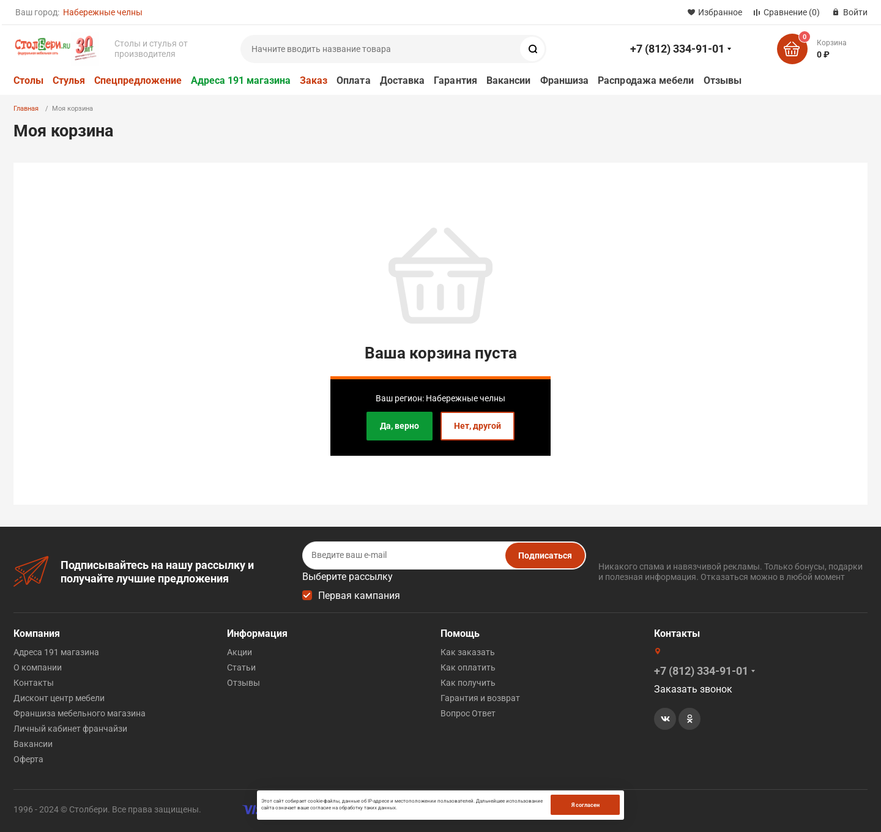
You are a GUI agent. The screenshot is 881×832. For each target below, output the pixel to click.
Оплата (353, 80)
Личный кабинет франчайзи (70, 729)
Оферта (28, 759)
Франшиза (564, 80)
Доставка (402, 80)
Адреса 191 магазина (241, 80)
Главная (26, 109)
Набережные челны (103, 12)
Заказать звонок (693, 689)
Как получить (468, 683)
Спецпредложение (138, 80)
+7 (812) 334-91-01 (677, 48)
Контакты (33, 683)
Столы (28, 80)
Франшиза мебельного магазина (79, 713)
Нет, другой (477, 426)
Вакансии (508, 80)
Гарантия (455, 80)
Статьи (241, 667)
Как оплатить (468, 667)
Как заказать (468, 652)
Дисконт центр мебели (59, 698)
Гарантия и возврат (480, 698)
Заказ (313, 80)
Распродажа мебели (646, 80)
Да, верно (399, 426)
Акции (239, 652)
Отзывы (723, 80)
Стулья (69, 80)
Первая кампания (359, 595)
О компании (37, 667)
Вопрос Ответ (468, 713)
